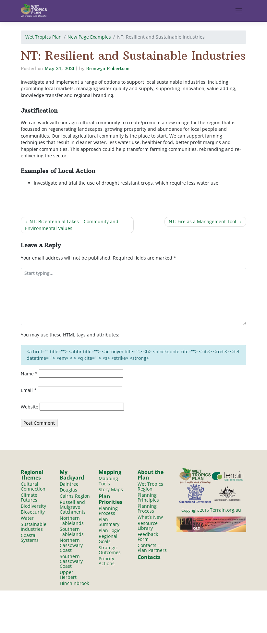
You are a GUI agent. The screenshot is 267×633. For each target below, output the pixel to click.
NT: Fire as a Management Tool (202, 221)
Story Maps (111, 490)
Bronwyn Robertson (107, 68)
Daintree (69, 484)
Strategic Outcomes (110, 550)
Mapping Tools (108, 480)
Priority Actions (107, 561)
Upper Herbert (68, 575)
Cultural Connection (33, 486)
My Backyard (72, 475)
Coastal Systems (30, 537)
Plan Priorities (110, 499)
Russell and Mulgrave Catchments (73, 507)
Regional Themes (32, 475)
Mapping (110, 472)
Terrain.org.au (225, 510)
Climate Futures (29, 497)
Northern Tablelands (72, 520)
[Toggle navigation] (238, 11)
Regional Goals (108, 539)
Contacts (149, 557)
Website (29, 407)
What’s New (150, 517)
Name (29, 374)
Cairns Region (75, 496)
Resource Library (148, 525)
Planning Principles (148, 497)
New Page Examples (89, 37)
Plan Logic (109, 531)
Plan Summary (109, 521)
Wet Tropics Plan (43, 37)
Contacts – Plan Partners (152, 548)
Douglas (68, 490)
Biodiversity (33, 506)
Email (29, 390)
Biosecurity (33, 512)
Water (27, 518)
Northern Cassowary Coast (71, 546)
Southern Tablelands (72, 531)
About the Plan (151, 475)
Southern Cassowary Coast (71, 562)
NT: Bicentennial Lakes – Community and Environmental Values (71, 224)
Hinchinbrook (74, 584)
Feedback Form (148, 536)
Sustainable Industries (33, 526)
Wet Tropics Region (150, 486)
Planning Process (108, 510)
